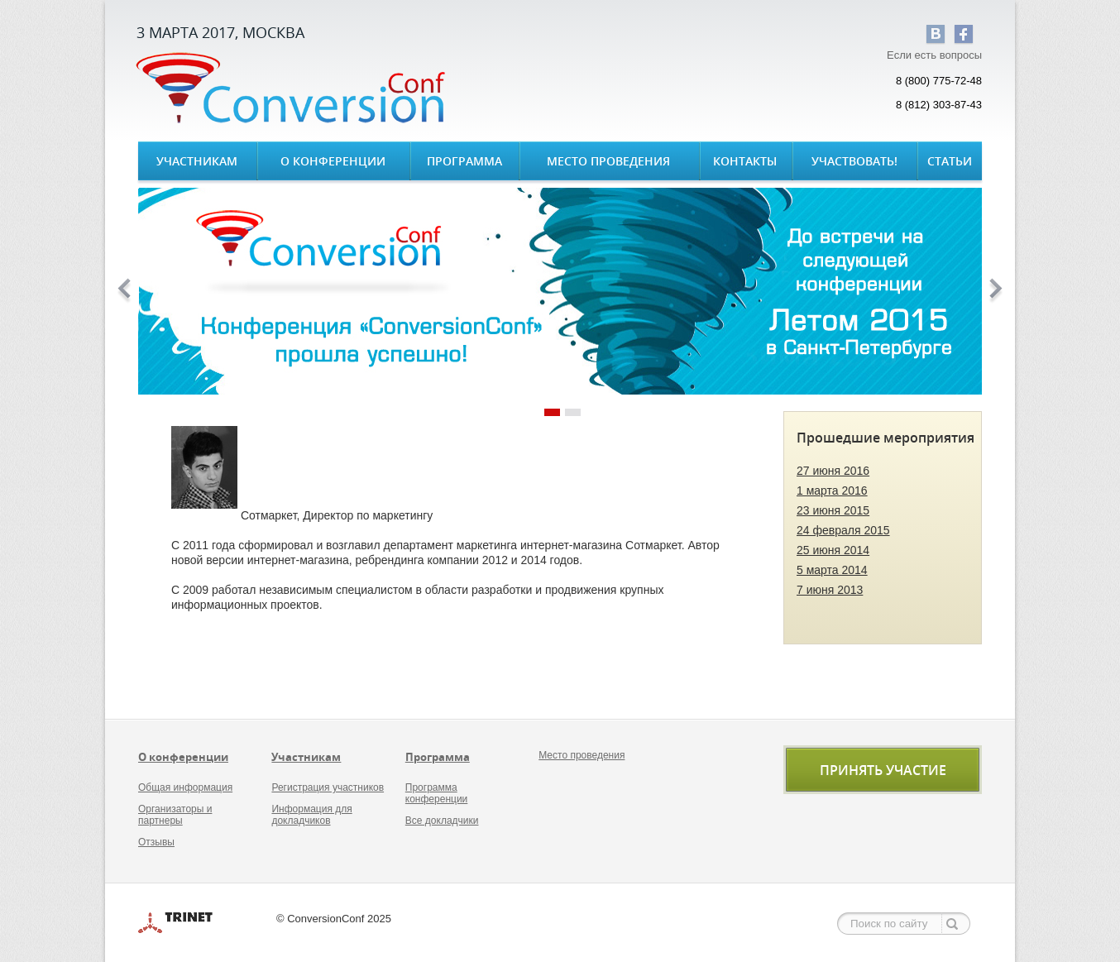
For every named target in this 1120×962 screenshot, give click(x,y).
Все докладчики (442, 820)
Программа (464, 161)
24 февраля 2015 (843, 530)
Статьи (949, 161)
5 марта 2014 (832, 570)
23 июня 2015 (833, 510)
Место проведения (608, 161)
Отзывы (156, 842)
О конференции (332, 161)
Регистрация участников (327, 787)
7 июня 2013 (830, 589)
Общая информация (185, 787)
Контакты (745, 161)
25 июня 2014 (833, 550)
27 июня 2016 (833, 470)
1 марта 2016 (832, 490)
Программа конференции (436, 793)
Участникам (196, 161)
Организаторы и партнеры (175, 814)
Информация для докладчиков (311, 814)
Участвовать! (854, 161)
